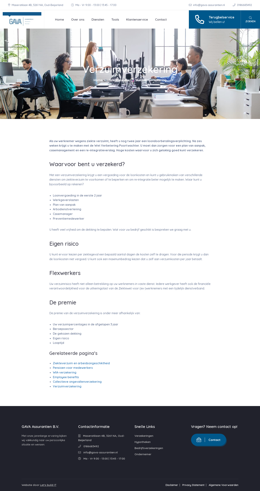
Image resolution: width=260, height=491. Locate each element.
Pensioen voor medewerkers (73, 368)
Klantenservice (137, 19)
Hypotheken (143, 442)
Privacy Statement (193, 485)
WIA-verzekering (64, 372)
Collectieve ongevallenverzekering (77, 381)
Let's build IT (48, 485)
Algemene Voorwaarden (223, 485)
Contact (161, 19)
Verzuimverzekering (67, 386)
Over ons (77, 19)
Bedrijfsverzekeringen (149, 448)
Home (59, 19)
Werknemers (119, 80)
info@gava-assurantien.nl (207, 5)
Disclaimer (172, 485)
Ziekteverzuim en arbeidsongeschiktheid (81, 363)
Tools (115, 19)
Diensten (98, 19)
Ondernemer (143, 454)
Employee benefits (66, 377)
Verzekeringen (144, 435)
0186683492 (242, 5)
